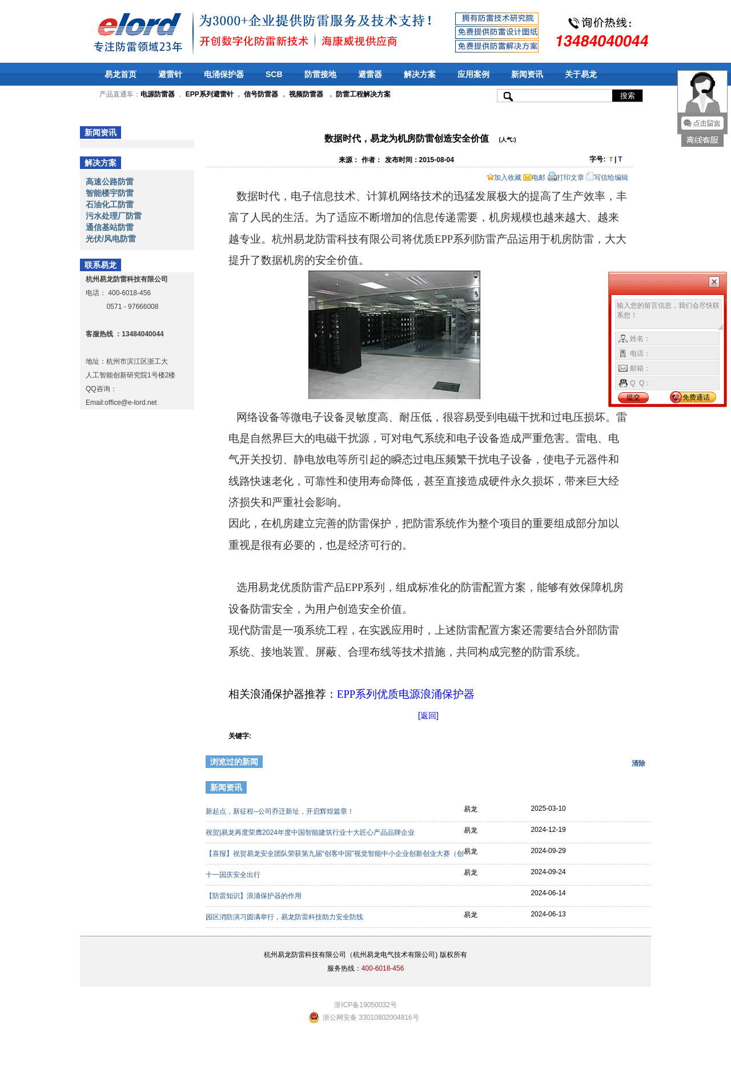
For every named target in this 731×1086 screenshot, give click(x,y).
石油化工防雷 (110, 204)
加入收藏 (504, 178)
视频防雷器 (306, 94)
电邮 (534, 178)
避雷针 (170, 74)
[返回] (428, 715)
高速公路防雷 (110, 181)
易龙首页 (120, 74)
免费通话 (696, 397)
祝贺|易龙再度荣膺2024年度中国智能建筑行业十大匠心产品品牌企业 (311, 832)
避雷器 (370, 74)
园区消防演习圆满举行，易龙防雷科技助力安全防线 (285, 917)
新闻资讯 (527, 74)
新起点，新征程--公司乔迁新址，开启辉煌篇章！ (281, 811)
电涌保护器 (224, 74)
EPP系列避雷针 (210, 94)
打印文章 (566, 178)
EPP (406, 694)
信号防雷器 (261, 94)
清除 (638, 763)
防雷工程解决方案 (362, 94)
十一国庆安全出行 (234, 875)
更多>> (632, 789)
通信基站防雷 (110, 227)
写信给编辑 (607, 178)
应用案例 (473, 74)
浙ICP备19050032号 (365, 1005)
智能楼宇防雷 (110, 193)
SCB (274, 74)
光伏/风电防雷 (111, 238)
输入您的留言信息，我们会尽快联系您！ (670, 315)
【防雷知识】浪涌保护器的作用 (254, 896)
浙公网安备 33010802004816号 (371, 1017)
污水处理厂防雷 (114, 215)
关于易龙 (581, 74)
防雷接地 (320, 74)
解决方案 (420, 74)
